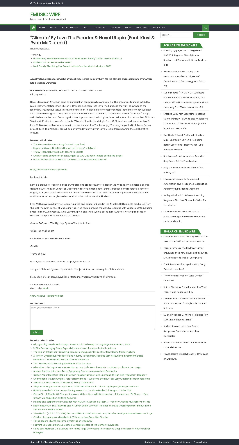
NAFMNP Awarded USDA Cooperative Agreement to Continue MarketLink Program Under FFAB (82, 390)
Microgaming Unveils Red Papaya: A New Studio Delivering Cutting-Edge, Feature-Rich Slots (81, 344)
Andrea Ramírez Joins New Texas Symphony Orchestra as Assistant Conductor (75, 371)
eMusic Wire (45, 14)
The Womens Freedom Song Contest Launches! (59, 144)
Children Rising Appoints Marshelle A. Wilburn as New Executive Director (70, 417)
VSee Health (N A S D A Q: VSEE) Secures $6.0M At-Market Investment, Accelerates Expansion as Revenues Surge (93, 413)
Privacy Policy (200, 442)
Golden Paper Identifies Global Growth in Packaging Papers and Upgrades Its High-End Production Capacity (90, 374)
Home (42, 27)
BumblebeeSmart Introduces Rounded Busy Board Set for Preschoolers (184, 159)
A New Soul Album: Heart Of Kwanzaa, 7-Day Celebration (63, 382)
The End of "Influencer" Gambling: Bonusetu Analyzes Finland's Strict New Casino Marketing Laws (84, 352)
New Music (142, 27)
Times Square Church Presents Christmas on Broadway (62, 420)
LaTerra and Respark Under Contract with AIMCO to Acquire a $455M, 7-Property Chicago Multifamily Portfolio (91, 401)
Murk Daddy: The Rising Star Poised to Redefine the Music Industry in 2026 (72, 66)
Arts (86, 27)
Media (128, 27)
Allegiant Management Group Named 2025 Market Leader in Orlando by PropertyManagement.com (86, 386)
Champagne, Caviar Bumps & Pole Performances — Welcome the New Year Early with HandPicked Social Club (91, 378)
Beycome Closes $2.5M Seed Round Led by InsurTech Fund (64, 148)
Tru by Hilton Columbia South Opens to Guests (58, 151)
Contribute (164, 442)
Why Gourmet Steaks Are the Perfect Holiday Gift (183, 170)
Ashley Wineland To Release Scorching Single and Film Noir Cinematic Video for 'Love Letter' (185, 200)
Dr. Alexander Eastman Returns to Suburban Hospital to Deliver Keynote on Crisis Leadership (185, 216)
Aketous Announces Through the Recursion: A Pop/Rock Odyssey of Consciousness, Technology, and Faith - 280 (185, 79)
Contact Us (149, 442)
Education (159, 27)
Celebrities (100, 27)
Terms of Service (181, 442)
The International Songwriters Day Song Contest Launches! (184, 267)
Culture (115, 27)
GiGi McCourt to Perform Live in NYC (52, 62)
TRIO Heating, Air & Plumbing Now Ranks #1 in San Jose (62, 363)
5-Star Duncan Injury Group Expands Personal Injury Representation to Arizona (74, 348)
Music (53, 27)
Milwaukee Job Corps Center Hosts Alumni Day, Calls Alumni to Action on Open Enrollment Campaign (87, 367)
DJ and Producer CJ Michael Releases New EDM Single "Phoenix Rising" (186, 317)
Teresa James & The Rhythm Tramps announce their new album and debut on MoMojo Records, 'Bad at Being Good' (186, 252)
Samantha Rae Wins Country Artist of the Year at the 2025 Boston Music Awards (186, 239)
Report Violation (55, 295)
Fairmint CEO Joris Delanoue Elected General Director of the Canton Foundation (76, 424)
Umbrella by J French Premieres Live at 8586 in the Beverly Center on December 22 (77, 58)
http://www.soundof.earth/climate (48, 169)
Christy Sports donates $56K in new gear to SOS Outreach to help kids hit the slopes (78, 155)
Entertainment (70, 27)
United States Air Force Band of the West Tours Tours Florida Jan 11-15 (70, 159)
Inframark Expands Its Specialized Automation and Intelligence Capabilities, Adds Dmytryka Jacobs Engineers (185, 184)
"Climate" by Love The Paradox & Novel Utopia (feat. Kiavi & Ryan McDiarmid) (92, 40)
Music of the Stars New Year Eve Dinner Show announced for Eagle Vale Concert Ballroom (185, 303)
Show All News (37, 295)
